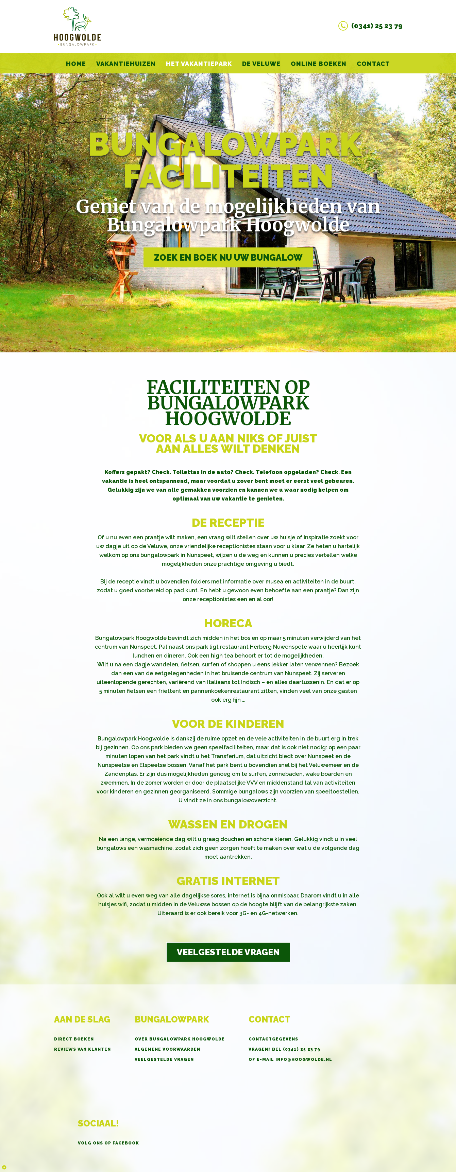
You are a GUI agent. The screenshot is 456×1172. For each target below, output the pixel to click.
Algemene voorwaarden (167, 1049)
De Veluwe (261, 63)
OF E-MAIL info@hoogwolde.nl (290, 1059)
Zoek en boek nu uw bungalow (228, 257)
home (76, 63)
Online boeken (319, 63)
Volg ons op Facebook (108, 1143)
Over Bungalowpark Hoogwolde (180, 1039)
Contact (373, 63)
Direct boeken (74, 1039)
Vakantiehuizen (126, 63)
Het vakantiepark (199, 63)
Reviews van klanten (82, 1049)
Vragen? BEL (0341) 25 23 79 (284, 1049)
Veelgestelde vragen (228, 952)
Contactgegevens (273, 1039)
